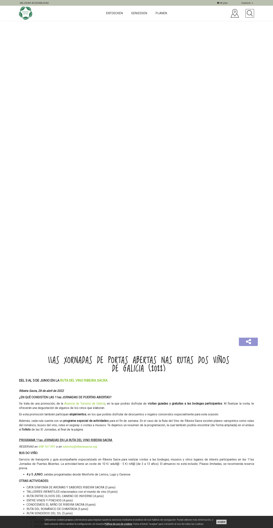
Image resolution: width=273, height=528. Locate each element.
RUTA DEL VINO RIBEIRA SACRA (83, 380)
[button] (248, 342)
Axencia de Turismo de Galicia (84, 403)
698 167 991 (46, 446)
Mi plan (222, 3)
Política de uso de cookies (118, 524)
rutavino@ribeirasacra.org (79, 446)
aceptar (221, 522)
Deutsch (247, 3)
